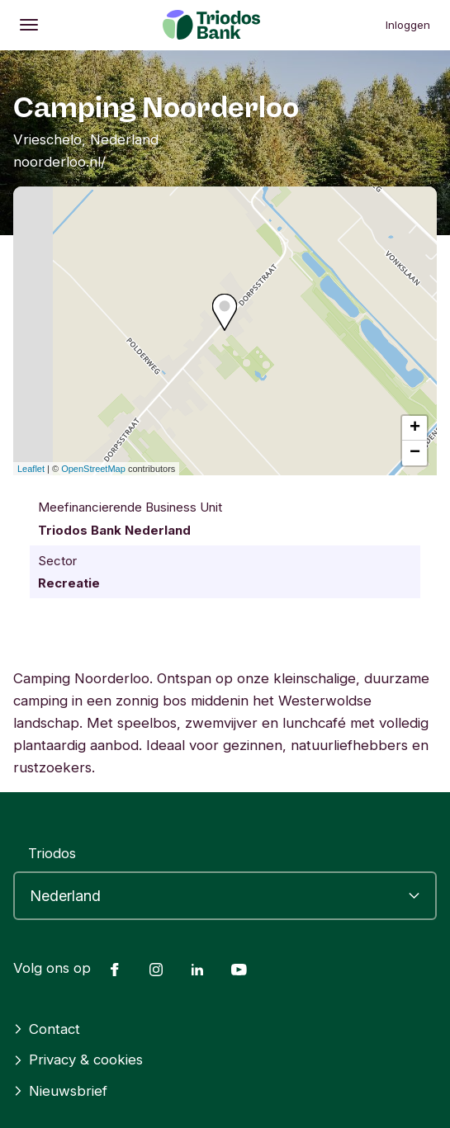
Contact (46, 1029)
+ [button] (415, 428)
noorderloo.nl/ (59, 161)
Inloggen (408, 24)
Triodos (52, 853)
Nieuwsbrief (60, 1091)
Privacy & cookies (78, 1059)
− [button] (415, 453)
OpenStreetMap (93, 469)
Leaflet (31, 469)
